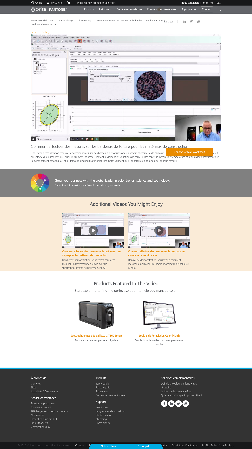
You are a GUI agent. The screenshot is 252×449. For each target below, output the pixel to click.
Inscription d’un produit (44, 419)
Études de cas (103, 415)
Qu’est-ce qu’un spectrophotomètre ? (181, 395)
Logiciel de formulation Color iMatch (159, 335)
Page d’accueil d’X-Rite (42, 20)
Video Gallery (84, 20)
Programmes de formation (110, 411)
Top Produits (102, 383)
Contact (206, 9)
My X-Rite (56, 2)
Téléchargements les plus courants (49, 411)
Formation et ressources (161, 9)
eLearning (101, 419)
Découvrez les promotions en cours (96, 2)
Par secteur (102, 391)
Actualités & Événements (44, 391)
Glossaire (166, 387)
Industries (105, 9)
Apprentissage (66, 20)
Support (101, 402)
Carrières (36, 383)
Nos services (37, 415)
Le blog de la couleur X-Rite (176, 391)
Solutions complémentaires (177, 378)
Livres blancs (103, 423)
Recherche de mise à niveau (111, 395)
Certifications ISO (40, 426)
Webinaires (102, 407)
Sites (33, 387)
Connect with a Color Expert (201, 183)
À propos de (188, 9)
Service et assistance (129, 9)
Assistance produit (41, 407)
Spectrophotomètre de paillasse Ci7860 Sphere (96, 335)
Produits (89, 9)
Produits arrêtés (39, 423)
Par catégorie (103, 387)
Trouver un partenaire (42, 403)
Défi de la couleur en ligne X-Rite (179, 383)
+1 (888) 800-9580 (210, 2)
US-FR (38, 2)
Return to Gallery (40, 32)
